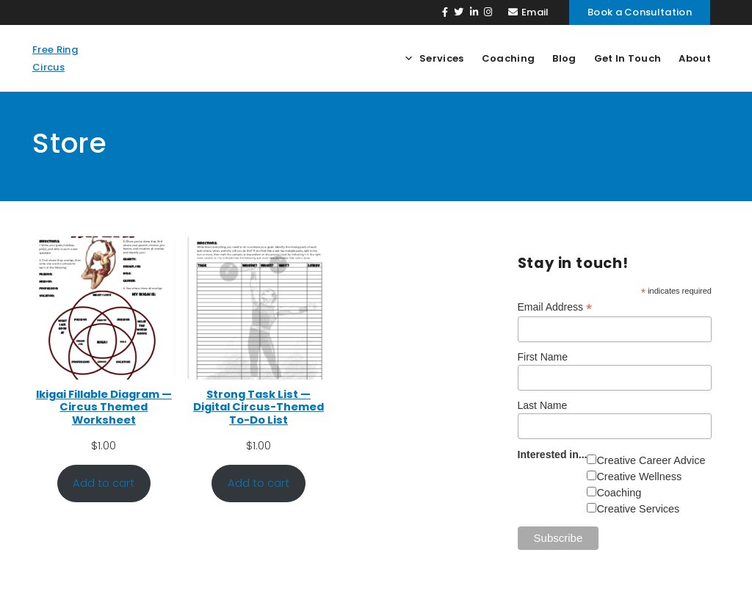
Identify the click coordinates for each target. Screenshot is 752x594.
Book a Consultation (640, 12)
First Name (543, 357)
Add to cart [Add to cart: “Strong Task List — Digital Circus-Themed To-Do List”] (258, 483)
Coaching (618, 493)
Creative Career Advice (650, 460)
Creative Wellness (639, 476)
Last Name (543, 405)
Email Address (555, 307)
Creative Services (637, 509)
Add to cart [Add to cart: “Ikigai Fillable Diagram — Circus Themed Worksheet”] (103, 483)
